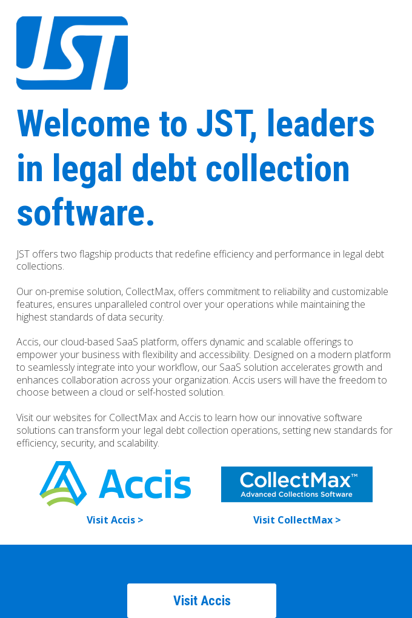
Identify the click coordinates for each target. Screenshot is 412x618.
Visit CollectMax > (297, 520)
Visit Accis (202, 600)
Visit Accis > (115, 520)
